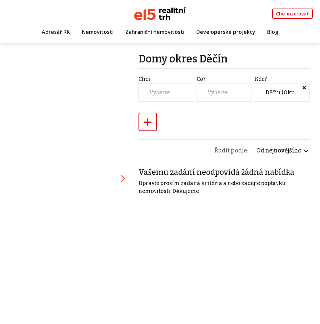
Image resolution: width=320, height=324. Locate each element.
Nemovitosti (98, 31)
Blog (272, 31)
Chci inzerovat (292, 14)
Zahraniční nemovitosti (154, 31)
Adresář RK (56, 31)
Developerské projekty (225, 31)
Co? (201, 79)
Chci (144, 79)
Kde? (261, 79)
